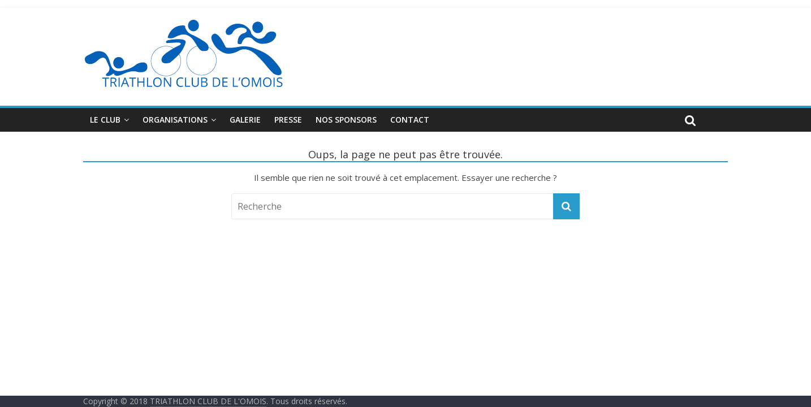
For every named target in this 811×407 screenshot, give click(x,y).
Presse (288, 119)
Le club (105, 119)
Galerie (245, 119)
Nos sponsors (346, 119)
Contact (409, 119)
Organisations (175, 119)
